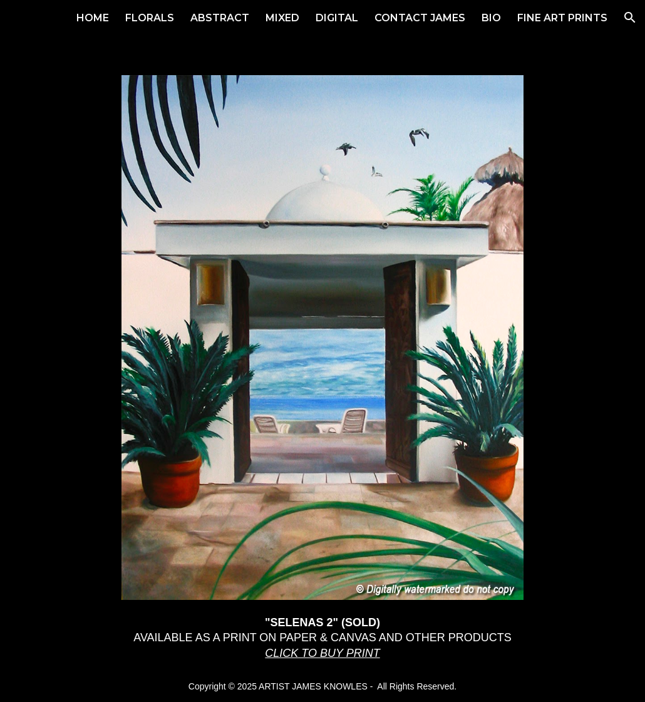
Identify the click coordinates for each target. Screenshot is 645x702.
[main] (322, 638)
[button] (630, 18)
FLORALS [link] (149, 18)
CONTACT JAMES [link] (419, 18)
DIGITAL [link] (337, 18)
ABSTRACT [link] (219, 18)
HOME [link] (92, 18)
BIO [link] (491, 18)
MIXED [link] (282, 18)
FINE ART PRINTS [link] (562, 18)
